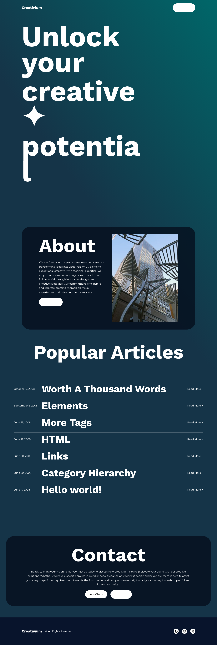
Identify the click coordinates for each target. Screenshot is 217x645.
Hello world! (72, 489)
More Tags (67, 422)
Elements (65, 405)
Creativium (32, 7)
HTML (56, 439)
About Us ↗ (121, 594)
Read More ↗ (51, 302)
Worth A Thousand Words (104, 388)
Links (55, 456)
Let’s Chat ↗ (184, 7)
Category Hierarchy (89, 472)
